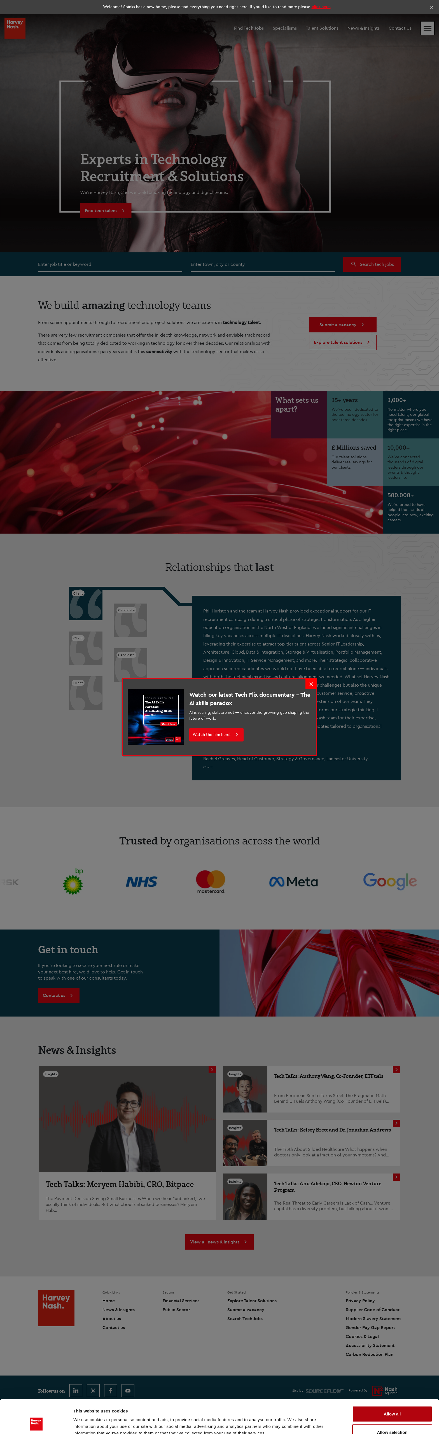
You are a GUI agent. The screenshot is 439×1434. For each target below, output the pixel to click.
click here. (321, 6)
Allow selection (392, 1400)
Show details (294, 1419)
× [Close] (431, 7)
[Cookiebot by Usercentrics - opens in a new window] (36, 1423)
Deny (392, 1419)
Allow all (392, 1382)
